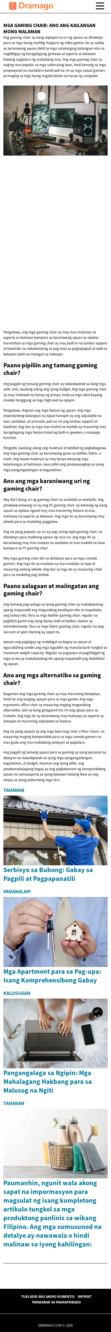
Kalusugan (16, 993)
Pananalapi (17, 891)
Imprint (85, 1296)
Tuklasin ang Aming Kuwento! (48, 1296)
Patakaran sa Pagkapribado (56, 1302)
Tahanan (13, 790)
